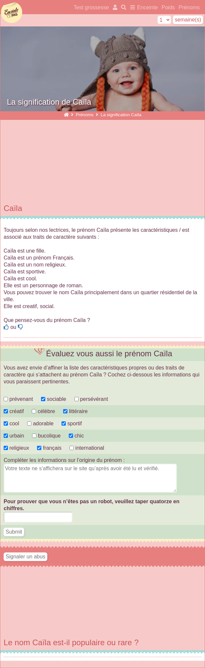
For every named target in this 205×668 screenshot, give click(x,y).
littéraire (75, 411)
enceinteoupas (11, 12)
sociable (53, 399)
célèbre (43, 411)
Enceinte (147, 7)
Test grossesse (91, 7)
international (86, 448)
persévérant (91, 399)
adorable (41, 423)
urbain (14, 436)
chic (76, 436)
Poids (169, 7)
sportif (72, 423)
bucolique (47, 436)
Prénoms (189, 7)
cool (11, 423)
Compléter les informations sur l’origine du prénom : (64, 460)
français (49, 448)
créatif (14, 411)
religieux (16, 448)
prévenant (18, 399)
